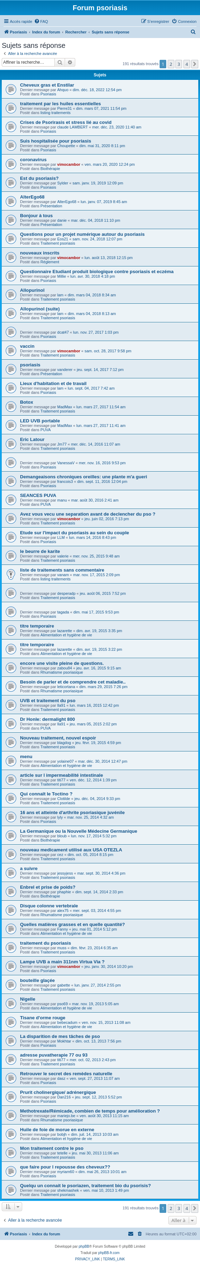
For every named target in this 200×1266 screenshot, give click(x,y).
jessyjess (65, 873)
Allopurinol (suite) (40, 308)
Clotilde (63, 798)
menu (26, 756)
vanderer (64, 369)
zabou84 (64, 668)
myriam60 (65, 1172)
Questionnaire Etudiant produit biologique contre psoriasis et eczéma (97, 271)
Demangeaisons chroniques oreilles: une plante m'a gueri (83, 476)
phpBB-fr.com (109, 1253)
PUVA (45, 430)
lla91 (61, 705)
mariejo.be (66, 1116)
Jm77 (62, 444)
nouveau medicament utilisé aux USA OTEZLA (71, 849)
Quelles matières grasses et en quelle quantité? (72, 924)
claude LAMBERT (72, 127)
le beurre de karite (40, 551)
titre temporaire (37, 626)
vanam (63, 575)
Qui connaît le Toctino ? (46, 793)
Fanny (62, 929)
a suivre (29, 868)
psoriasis (30, 364)
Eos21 (62, 239)
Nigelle (27, 999)
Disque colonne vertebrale (49, 905)
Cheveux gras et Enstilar (47, 85)
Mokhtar (64, 1041)
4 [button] (187, 64)
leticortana (66, 687)
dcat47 (63, 332)
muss (61, 948)
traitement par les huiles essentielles (60, 103)
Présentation (51, 206)
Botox (26, 402)
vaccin (27, 346)
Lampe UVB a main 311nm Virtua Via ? (62, 961)
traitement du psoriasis (45, 943)
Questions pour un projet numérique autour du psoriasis (82, 234)
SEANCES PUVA (38, 495)
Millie (61, 276)
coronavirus (33, 159)
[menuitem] (41, 21)
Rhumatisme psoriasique (61, 672)
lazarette (64, 631)
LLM (61, 537)
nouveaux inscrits (39, 253)
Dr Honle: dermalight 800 (47, 719)
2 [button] (171, 64)
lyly (60, 817)
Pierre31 (64, 108)
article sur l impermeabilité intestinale (61, 775)
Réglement (49, 262)
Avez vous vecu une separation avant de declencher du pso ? (87, 514)
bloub (62, 836)
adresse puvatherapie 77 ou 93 (54, 1055)
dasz (61, 1078)
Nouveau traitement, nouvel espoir (58, 738)
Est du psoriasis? (39, 178)
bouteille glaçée (37, 980)
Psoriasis (48, 94)
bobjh (62, 1134)
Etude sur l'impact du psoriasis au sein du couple (74, 532)
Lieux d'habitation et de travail (53, 383)
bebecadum (67, 1022)
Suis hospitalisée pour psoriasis (55, 141)
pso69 (62, 1004)
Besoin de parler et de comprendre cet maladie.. (73, 682)
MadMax (64, 407)
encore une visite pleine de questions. (62, 663)
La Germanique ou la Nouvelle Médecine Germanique (78, 831)
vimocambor (68, 164)
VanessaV (66, 463)
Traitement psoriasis (57, 243)
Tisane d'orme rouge (42, 1017)
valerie (63, 556)
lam (60, 295)
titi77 (61, 780)
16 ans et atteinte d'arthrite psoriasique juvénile (72, 812)
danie (62, 220)
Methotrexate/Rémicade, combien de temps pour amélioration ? (90, 1111)
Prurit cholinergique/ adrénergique (58, 1092)
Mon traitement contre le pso (51, 1148)
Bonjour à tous (36, 215)
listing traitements (55, 113)
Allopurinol (32, 290)
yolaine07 (65, 761)
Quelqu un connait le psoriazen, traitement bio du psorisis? (85, 1185)
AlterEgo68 (32, 197)
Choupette (66, 146)
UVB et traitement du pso (48, 700)
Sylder (62, 183)
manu (62, 500)
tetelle (62, 1153)
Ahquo (63, 90)
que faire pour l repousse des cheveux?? (65, 1167)
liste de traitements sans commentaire (62, 570)
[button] (194, 64)
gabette (63, 985)
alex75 (63, 910)
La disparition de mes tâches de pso (60, 1036)
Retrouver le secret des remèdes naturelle (66, 1073)
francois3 (65, 481)
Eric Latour (32, 439)
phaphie (64, 892)
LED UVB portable (40, 420)
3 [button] (179, 64)
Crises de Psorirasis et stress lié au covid (65, 122)
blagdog (64, 743)
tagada (63, 612)
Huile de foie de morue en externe (57, 1129)
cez (60, 854)
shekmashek (68, 1190)
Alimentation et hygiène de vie (66, 635)
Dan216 (64, 1097)
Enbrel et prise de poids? (48, 887)
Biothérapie (50, 168)
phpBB (84, 1246)
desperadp (66, 593)
